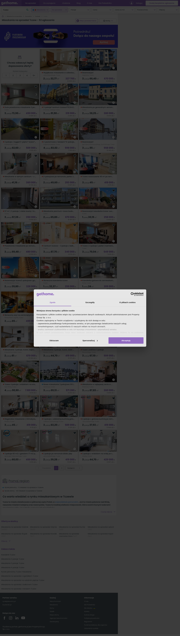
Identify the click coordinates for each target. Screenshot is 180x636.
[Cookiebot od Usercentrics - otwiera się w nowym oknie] (133, 294)
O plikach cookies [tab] (127, 302)
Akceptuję (126, 340)
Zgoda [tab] (52, 302)
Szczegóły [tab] (89, 302)
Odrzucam (54, 340)
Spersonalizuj (90, 340)
